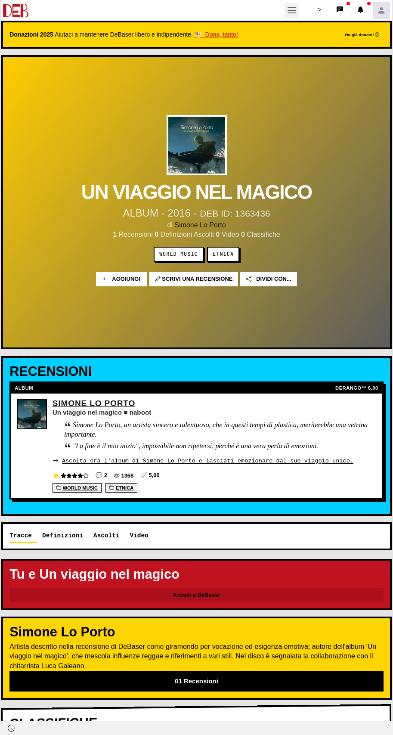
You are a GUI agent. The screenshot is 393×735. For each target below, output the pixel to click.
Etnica (223, 254)
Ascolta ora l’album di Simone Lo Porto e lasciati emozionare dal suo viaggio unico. (207, 460)
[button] (319, 10)
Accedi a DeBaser (196, 594)
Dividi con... (268, 279)
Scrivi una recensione (194, 279)
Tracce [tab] (20, 535)
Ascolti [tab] (106, 535)
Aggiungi (122, 279)
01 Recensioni (196, 680)
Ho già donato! (362, 34)
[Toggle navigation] (291, 10)
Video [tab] (139, 535)
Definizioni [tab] (62, 535)
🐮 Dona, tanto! (216, 34)
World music (178, 254)
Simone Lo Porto (200, 225)
